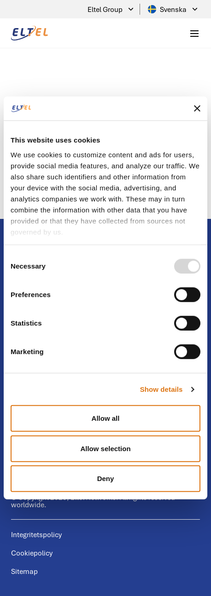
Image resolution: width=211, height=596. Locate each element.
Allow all (106, 418)
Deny (105, 478)
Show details (161, 389)
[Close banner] (197, 108)
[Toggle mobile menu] (194, 33)
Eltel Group (111, 9)
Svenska (173, 9)
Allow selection (105, 449)
